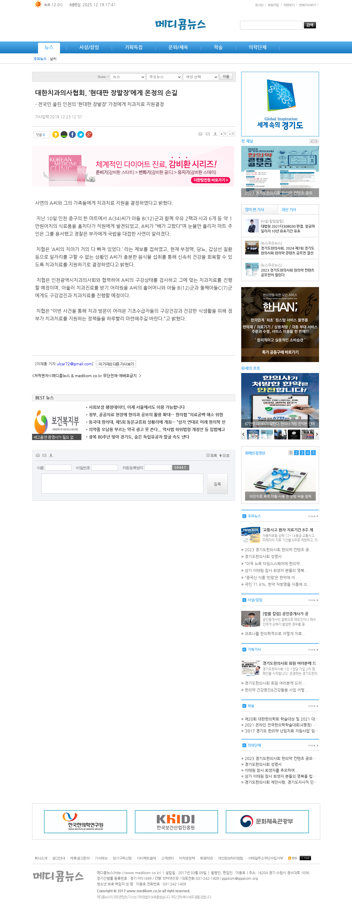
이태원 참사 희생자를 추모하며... (271, 770)
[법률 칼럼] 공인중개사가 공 (285, 613)
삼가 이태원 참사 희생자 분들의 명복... (276, 570)
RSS (292, 858)
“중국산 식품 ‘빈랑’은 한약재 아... (272, 577)
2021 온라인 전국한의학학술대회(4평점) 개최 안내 (287, 725)
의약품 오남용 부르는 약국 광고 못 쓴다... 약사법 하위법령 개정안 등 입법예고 (155, 429)
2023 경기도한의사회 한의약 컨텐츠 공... (278, 549)
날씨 (53, 59)
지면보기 (289, 4)
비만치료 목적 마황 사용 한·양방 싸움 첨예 (280, 496)
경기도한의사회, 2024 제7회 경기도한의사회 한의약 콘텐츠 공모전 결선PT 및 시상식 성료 (287, 253)
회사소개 (40, 858)
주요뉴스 (40, 59)
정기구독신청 (122, 858)
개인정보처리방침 (230, 858)
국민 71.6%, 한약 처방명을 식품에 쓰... (278, 584)
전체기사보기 (307, 4)
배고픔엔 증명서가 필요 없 (54, 437)
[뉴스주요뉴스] (271, 243)
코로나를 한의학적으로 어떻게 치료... (275, 633)
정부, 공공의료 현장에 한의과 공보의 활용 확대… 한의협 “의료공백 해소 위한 (154, 414)
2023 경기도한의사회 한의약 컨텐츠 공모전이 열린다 (288, 758)
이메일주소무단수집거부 (265, 858)
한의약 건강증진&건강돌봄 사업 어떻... (276, 690)
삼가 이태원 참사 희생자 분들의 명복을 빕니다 (282, 776)
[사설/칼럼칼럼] (272, 221)
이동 (226, 76)
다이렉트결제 (146, 858)
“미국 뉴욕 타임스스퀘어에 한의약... (274, 563)
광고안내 (58, 858)
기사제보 (101, 858)
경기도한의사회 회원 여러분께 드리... (275, 683)
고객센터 (167, 858)
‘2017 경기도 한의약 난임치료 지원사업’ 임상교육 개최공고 (293, 731)
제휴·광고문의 (79, 858)
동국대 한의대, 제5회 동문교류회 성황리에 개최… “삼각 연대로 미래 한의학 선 (155, 422)
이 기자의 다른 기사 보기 (116, 364)
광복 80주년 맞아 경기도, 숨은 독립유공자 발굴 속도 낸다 (137, 436)
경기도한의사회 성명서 (263, 556)
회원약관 (206, 858)
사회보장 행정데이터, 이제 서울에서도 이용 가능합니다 (135, 407)
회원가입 (273, 4)
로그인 (259, 4)
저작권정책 (187, 858)
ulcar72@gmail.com (74, 363)
